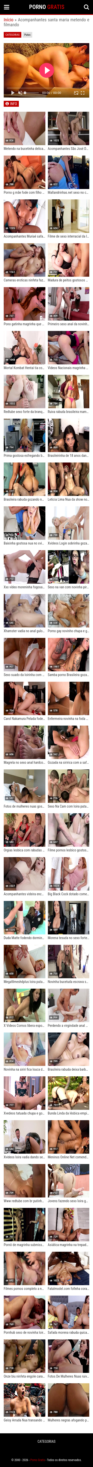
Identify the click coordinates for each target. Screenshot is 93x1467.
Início (8, 19)
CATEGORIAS (46, 1441)
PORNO (46, 7)
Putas (27, 34)
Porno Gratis (37, 1460)
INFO (13, 104)
